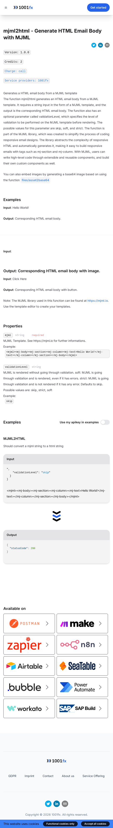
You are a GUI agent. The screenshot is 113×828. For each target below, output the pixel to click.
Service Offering (94, 776)
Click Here (20, 279)
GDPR (12, 776)
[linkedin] (100, 45)
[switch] (105, 422)
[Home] (23, 7)
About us (68, 776)
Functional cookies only (60, 823)
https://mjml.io (98, 300)
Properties (12, 326)
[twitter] (93, 45)
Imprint (29, 776)
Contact (48, 776)
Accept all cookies (95, 823)
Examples (12, 422)
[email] (107, 45)
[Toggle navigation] (5, 7)
